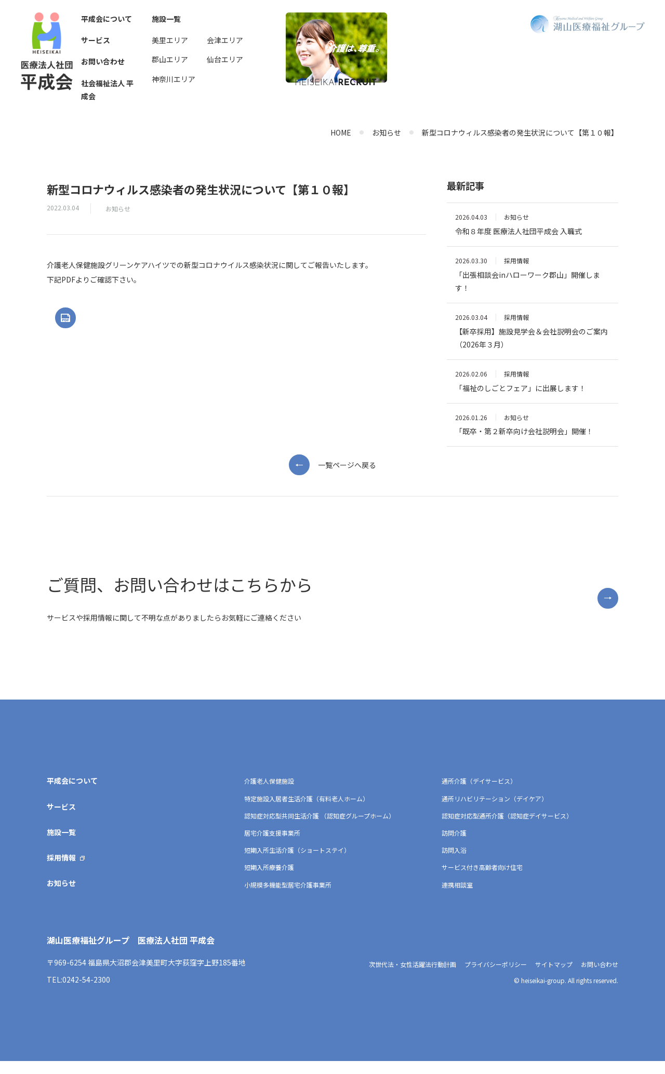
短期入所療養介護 (269, 880)
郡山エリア (170, 59)
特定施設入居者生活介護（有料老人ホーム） (306, 811)
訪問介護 (454, 845)
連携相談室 (457, 897)
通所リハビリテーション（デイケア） (495, 811)
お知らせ (386, 132)
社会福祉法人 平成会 (107, 89)
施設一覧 (166, 19)
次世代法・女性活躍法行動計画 (412, 977)
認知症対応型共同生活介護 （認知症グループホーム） (319, 828)
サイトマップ (554, 977)
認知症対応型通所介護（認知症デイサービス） (507, 828)
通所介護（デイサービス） (479, 794)
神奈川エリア (173, 79)
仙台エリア (225, 59)
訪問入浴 (454, 862)
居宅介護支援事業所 (272, 845)
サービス (95, 40)
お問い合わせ (103, 61)
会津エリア (225, 40)
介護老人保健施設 (269, 794)
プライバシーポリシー (495, 977)
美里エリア (170, 40)
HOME (340, 132)
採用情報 (61, 870)
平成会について (106, 19)
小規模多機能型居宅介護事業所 (287, 897)
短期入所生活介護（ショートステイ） (297, 862)
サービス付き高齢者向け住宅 (482, 880)
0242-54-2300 (86, 992)
